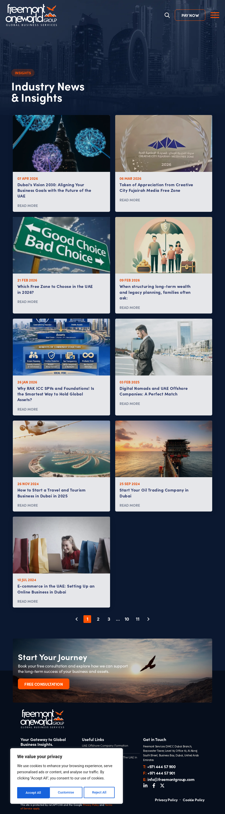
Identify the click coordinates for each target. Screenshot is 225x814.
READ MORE (27, 205)
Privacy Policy (91, 805)
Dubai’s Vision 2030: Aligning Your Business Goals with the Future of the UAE (54, 190)
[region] (66, 777)
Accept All (100, 793)
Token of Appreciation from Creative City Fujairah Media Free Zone (156, 187)
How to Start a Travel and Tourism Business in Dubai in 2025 (51, 492)
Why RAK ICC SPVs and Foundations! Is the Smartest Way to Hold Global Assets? (55, 393)
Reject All (66, 793)
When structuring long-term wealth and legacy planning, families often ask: (155, 291)
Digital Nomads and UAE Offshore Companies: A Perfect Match (154, 390)
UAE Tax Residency (94, 749)
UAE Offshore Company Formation (103, 745)
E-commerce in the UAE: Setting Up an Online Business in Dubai (56, 588)
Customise (33, 793)
